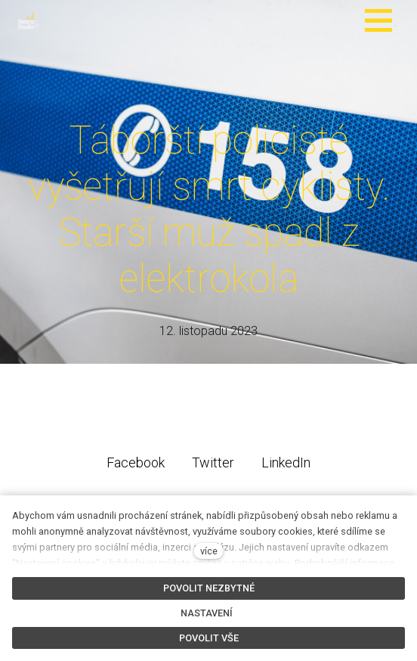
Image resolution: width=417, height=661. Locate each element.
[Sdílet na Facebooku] (136, 462)
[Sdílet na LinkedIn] (285, 462)
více (209, 551)
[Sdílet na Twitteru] (213, 462)
